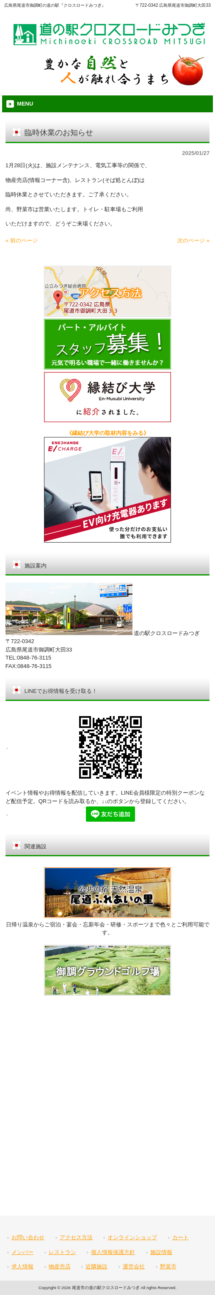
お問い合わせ (27, 1237)
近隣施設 (96, 1266)
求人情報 (22, 1266)
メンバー (22, 1252)
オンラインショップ (132, 1237)
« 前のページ (22, 240)
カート (180, 1237)
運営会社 (134, 1266)
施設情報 (161, 1252)
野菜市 (168, 1266)
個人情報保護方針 (113, 1252)
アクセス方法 (76, 1237)
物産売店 (60, 1266)
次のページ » (193, 240)
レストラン (62, 1252)
